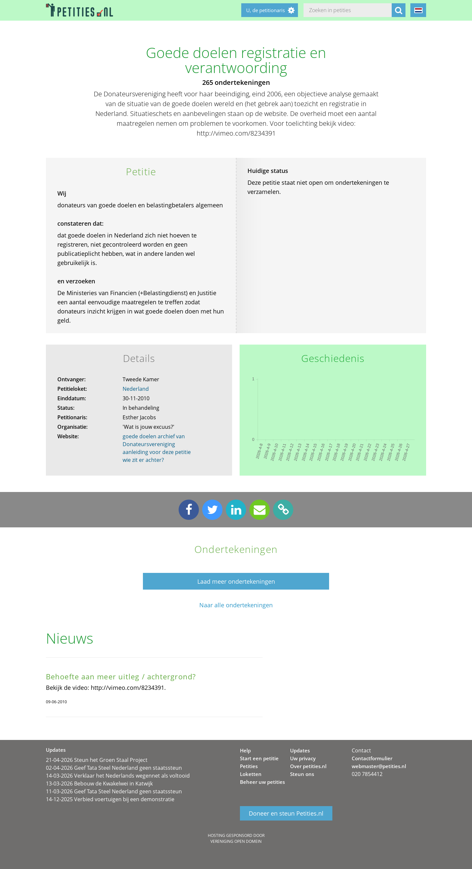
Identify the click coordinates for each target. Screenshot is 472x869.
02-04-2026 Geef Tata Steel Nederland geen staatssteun (114, 767)
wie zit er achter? (143, 459)
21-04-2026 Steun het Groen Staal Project (97, 760)
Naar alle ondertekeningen (236, 605)
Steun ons (302, 774)
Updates (300, 750)
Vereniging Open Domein (236, 841)
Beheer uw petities (262, 782)
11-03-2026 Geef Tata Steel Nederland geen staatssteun (114, 791)
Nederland (136, 388)
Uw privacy (303, 758)
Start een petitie (259, 758)
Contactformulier (372, 758)
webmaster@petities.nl (379, 766)
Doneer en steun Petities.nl (286, 813)
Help (245, 750)
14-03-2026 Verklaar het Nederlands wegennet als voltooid (118, 775)
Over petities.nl (308, 766)
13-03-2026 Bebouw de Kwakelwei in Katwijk (99, 783)
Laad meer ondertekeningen (236, 581)
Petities (249, 766)
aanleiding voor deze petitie (157, 452)
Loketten (251, 774)
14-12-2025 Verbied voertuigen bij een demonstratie (110, 799)
